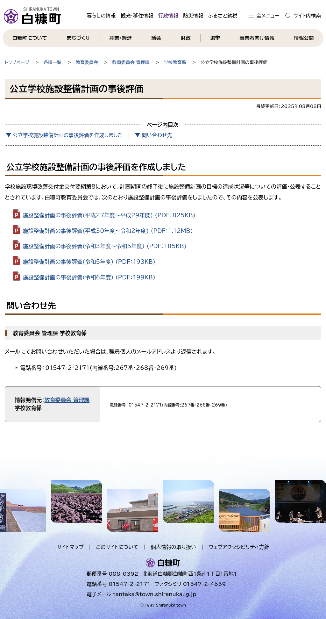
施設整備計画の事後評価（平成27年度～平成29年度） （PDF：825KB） (109, 215)
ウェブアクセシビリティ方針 (239, 547)
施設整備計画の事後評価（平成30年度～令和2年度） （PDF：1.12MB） (108, 230)
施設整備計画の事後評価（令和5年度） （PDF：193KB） (89, 261)
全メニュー (268, 15)
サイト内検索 (307, 15)
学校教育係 (175, 62)
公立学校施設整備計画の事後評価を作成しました (68, 135)
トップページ (17, 62)
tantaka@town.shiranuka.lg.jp (154, 594)
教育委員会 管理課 (131, 62)
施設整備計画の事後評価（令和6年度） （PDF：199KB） (89, 277)
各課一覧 (52, 62)
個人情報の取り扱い (173, 547)
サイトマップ (70, 547)
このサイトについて (117, 547)
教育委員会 (87, 62)
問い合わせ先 (157, 135)
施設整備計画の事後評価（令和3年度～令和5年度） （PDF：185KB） (105, 246)
